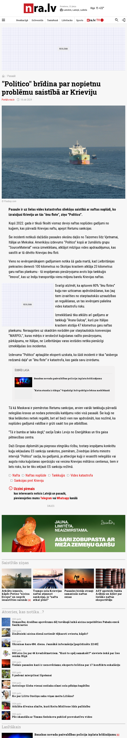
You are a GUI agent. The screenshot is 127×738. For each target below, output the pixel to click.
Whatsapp (63, 498)
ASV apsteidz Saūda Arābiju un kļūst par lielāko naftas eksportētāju (109, 595)
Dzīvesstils (37, 20)
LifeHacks (67, 20)
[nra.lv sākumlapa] (40, 8)
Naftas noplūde (34, 475)
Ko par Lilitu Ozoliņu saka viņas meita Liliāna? (43, 696)
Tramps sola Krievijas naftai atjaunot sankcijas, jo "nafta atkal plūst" (47, 595)
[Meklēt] (116, 20)
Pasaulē (11, 76)
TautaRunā (52, 20)
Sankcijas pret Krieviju (27, 480)
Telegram (46, 498)
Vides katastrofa (80, 475)
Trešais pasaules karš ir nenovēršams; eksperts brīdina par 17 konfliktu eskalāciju (66, 665)
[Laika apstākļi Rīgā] (97, 8)
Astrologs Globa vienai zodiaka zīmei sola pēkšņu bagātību (50, 685)
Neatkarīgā (22, 20)
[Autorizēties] (123, 20)
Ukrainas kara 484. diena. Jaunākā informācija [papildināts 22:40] (55, 644)
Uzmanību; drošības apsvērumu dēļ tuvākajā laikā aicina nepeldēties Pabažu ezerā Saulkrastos (65, 623)
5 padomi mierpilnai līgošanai (32, 675)
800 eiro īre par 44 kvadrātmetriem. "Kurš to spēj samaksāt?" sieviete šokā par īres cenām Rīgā (66, 654)
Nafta (14, 475)
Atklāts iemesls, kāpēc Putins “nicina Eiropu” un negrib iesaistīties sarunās (15, 595)
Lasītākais (11, 726)
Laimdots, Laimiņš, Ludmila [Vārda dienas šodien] (73, 10)
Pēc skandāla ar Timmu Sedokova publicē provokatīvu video (52, 716)
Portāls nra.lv (8, 99)
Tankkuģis (56, 475)
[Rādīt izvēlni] (3, 20)
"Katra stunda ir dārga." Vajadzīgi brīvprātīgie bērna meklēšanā (72, 390)
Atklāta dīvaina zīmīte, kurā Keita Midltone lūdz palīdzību (51, 706)
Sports (79, 20)
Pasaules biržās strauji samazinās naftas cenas (78, 594)
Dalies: (51, 506)
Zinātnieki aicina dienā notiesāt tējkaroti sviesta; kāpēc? (50, 633)
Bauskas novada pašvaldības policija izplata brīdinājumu (68, 378)
